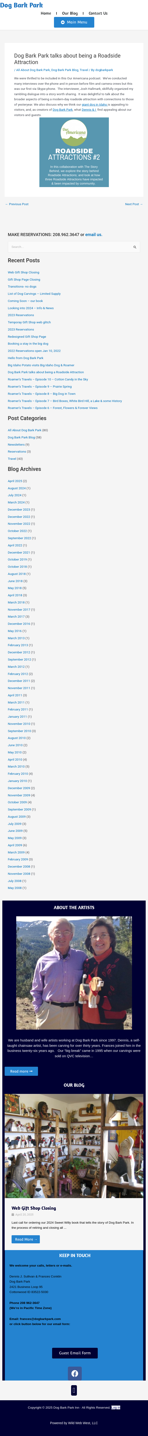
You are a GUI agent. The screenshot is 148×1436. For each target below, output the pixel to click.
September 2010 (19, 731)
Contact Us (98, 13)
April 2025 (15, 481)
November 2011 (19, 688)
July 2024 (15, 495)
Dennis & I (89, 109)
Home (46, 13)
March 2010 (16, 766)
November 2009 (19, 795)
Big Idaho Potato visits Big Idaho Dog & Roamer (41, 365)
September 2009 (19, 809)
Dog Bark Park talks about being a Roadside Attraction (46, 372)
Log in (115, 1407)
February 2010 (18, 773)
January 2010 (17, 781)
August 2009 (17, 816)
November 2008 (19, 873)
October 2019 (17, 559)
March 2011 (16, 702)
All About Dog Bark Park (33, 70)
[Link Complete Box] (74, 1224)
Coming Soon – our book (25, 301)
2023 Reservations (21, 315)
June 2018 (15, 581)
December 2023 (19, 509)
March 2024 (16, 502)
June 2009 (15, 831)
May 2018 (15, 588)
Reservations (17, 451)
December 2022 (19, 517)
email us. (93, 234)
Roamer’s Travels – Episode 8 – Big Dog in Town (42, 393)
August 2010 (17, 738)
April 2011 (15, 695)
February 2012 (18, 674)
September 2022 (19, 538)
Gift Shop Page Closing (24, 279)
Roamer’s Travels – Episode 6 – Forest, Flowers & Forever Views (53, 408)
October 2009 (17, 802)
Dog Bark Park (21, 4)
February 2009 (18, 859)
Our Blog (70, 13)
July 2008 (15, 881)
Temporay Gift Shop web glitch (29, 322)
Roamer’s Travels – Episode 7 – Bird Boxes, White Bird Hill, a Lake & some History (65, 401)
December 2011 (19, 681)
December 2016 (19, 624)
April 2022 (15, 545)
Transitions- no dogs (22, 286)
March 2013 (16, 638)
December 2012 (19, 652)
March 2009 (16, 852)
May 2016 (15, 631)
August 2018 (17, 574)
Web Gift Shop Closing (23, 272)
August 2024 (17, 488)
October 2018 (17, 566)
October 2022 (17, 531)
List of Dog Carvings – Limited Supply (34, 293)
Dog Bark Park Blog (64, 70)
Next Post (134, 204)
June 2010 (15, 745)
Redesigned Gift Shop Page (27, 336)
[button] (74, 1390)
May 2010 (15, 752)
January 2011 (17, 716)
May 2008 (15, 888)
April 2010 (15, 759)
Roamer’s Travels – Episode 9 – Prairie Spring (40, 386)
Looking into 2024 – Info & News (31, 308)
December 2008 (19, 866)
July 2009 (15, 824)
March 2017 (16, 616)
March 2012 (16, 666)
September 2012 (19, 659)
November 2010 (19, 724)
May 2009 (15, 838)
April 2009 (15, 845)
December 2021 (19, 552)
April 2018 (15, 595)
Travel (84, 70)
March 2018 (16, 602)
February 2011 (18, 709)
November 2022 (19, 523)
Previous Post (16, 204)
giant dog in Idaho (95, 104)
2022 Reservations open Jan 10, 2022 (34, 351)
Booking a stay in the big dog (28, 343)
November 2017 (19, 609)
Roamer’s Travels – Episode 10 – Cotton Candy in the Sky (48, 379)
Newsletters (16, 444)
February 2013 (18, 645)
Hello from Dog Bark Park (26, 358)
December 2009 (19, 788)
